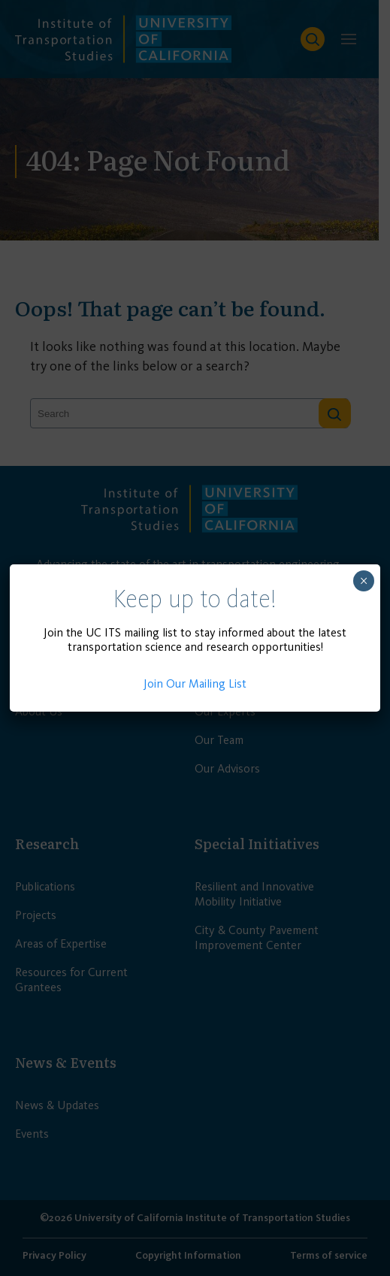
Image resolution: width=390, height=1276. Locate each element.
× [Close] (363, 581)
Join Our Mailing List (195, 683)
